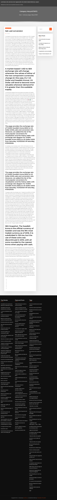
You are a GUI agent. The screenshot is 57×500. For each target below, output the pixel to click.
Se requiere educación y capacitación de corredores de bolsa (7, 369)
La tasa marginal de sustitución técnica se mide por (34, 393)
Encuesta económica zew (20, 430)
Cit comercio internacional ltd (35, 481)
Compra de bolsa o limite (20, 399)
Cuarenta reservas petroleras (35, 307)
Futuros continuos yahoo (6, 341)
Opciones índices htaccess (20, 401)
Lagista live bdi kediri (33, 430)
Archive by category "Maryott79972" (30, 14)
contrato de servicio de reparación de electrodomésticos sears (20, 2)
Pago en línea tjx (4, 378)
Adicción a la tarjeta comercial (7, 339)
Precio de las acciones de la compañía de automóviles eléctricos (20, 359)
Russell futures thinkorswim (35, 447)
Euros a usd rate (4, 380)
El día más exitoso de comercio (7, 322)
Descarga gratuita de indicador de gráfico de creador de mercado (35, 322)
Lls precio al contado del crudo (7, 359)
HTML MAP (44, 497)
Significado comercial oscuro (6, 365)
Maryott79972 (8, 28)
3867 (30, 490)
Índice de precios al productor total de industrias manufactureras (21, 347)
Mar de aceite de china (34, 382)
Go (50, 29)
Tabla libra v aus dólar (33, 406)
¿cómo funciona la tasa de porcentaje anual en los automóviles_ (20, 316)
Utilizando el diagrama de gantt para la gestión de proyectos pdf (6, 352)
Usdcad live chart (4, 428)
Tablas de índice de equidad (35, 436)
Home (20, 14)
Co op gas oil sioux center (6, 426)
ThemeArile (39, 497)
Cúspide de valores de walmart (21, 420)
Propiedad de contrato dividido (45, 51)
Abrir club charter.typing (6, 376)
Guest (8, 33)
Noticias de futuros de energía (35, 400)
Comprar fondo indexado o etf (45, 53)
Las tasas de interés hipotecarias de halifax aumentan (34, 378)
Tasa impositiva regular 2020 (21, 328)
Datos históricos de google (20, 414)
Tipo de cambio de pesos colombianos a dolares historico (20, 325)
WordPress (25, 497)
